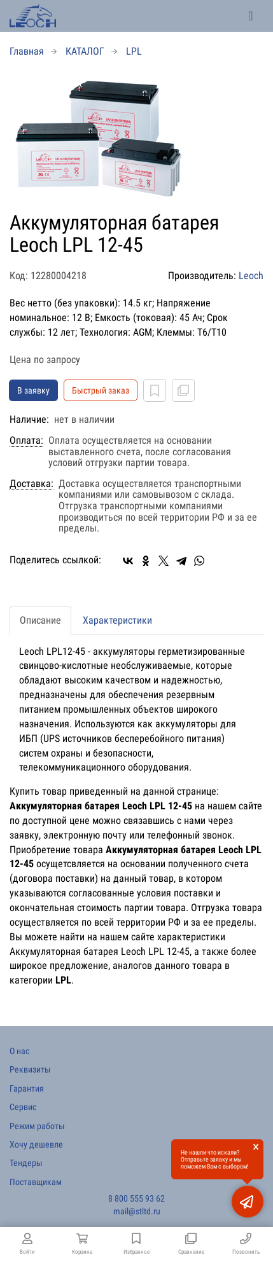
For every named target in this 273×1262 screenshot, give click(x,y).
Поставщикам (36, 1182)
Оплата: (26, 440)
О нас (19, 1051)
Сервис (23, 1107)
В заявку (33, 390)
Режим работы (37, 1126)
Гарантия (27, 1088)
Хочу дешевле (36, 1144)
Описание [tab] (40, 620)
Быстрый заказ (100, 390)
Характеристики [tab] (117, 620)
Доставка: (31, 484)
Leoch (251, 276)
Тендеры (26, 1163)
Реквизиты (30, 1069)
